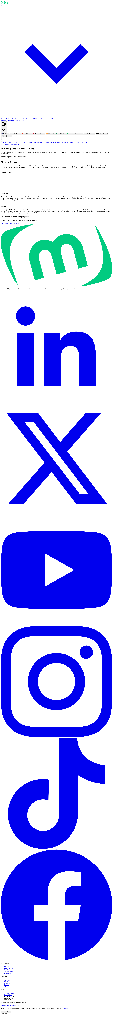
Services (6, 120)
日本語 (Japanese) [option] (89, 133)
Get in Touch (20, 120)
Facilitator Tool (10, 119)
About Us (7, 983)
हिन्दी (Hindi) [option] (50, 133)
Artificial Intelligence (27, 119)
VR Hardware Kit (38, 119)
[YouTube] (56, 625)
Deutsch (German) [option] (102, 133)
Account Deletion (14, 1005)
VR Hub (3, 119)
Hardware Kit (8, 973)
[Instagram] (56, 736)
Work (2, 120)
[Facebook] (56, 960)
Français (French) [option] (14, 133)
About (11, 120)
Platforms (3, 142)
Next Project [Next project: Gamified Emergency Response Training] (14, 144)
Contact (6, 985)
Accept (3, 1011)
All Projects (5, 144)
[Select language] (4, 127)
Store (14, 120)
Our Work (7, 980)
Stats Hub (17, 119)
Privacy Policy (5, 1005)
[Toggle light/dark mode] (1, 138)
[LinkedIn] (56, 402)
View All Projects (15, 223)
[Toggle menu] (1, 141)
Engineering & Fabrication (51, 119)
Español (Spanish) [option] (38, 133)
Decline (9, 1011)
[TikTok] (56, 848)
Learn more (65, 1008)
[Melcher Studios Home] (10, 4)
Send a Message (8, 995)
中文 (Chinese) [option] (26, 133)
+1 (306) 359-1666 (9, 993)
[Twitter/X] (56, 513)
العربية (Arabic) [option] (60, 133)
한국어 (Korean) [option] (6, 136)
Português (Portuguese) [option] (74, 133)
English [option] (4, 133)
